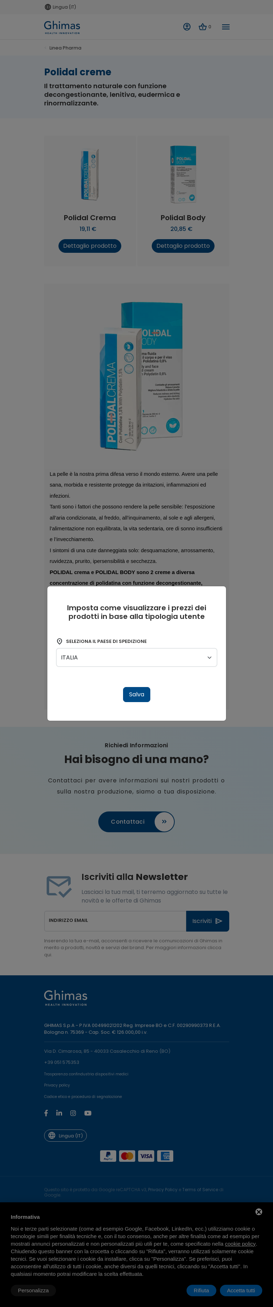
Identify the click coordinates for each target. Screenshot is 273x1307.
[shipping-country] (136, 657)
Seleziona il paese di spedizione (101, 641)
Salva (136, 694)
